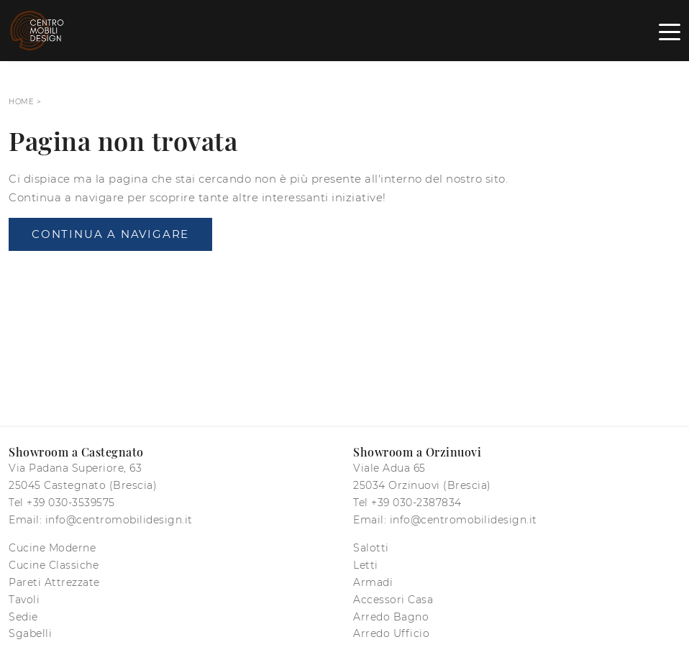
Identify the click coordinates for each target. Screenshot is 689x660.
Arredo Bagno (391, 616)
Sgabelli (30, 633)
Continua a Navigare (110, 234)
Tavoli (24, 599)
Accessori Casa (393, 599)
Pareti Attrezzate (54, 582)
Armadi (373, 582)
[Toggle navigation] (669, 31)
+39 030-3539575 (71, 502)
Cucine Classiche (54, 565)
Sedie (23, 616)
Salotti (371, 547)
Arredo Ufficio (391, 633)
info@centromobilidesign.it (119, 519)
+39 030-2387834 (416, 502)
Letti (365, 565)
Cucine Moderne (52, 547)
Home (21, 101)
